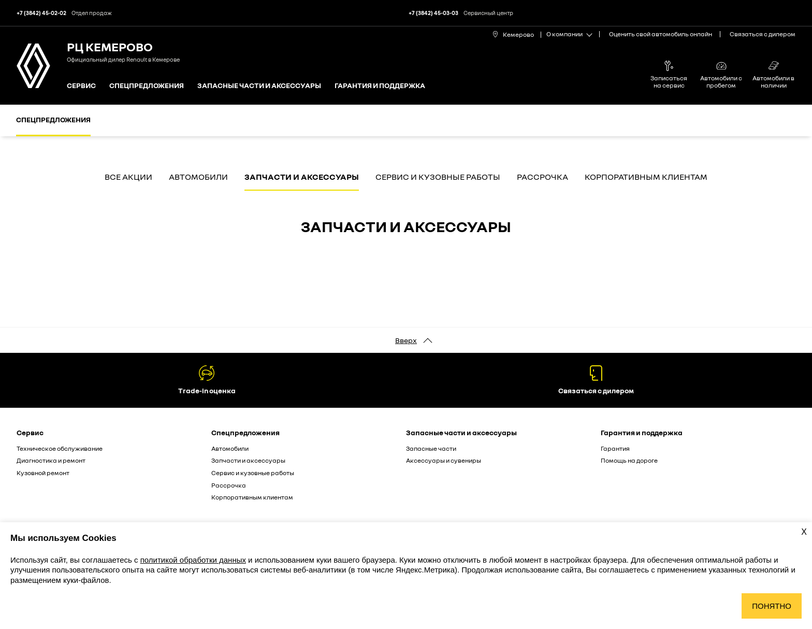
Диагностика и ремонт (51, 460)
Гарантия (615, 448)
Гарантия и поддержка (380, 86)
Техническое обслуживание (60, 448)
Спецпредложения (146, 86)
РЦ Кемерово (110, 46)
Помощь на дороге (629, 460)
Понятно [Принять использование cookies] (771, 606)
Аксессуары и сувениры (443, 460)
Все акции (128, 177)
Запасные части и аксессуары (259, 86)
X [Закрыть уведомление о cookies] (804, 531)
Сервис (81, 86)
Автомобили (198, 177)
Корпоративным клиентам (646, 177)
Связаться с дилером (762, 34)
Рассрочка (542, 177)
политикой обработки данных (193, 559)
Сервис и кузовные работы (437, 177)
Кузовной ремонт (43, 473)
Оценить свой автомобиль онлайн (660, 34)
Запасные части (431, 448)
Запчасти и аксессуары (301, 177)
